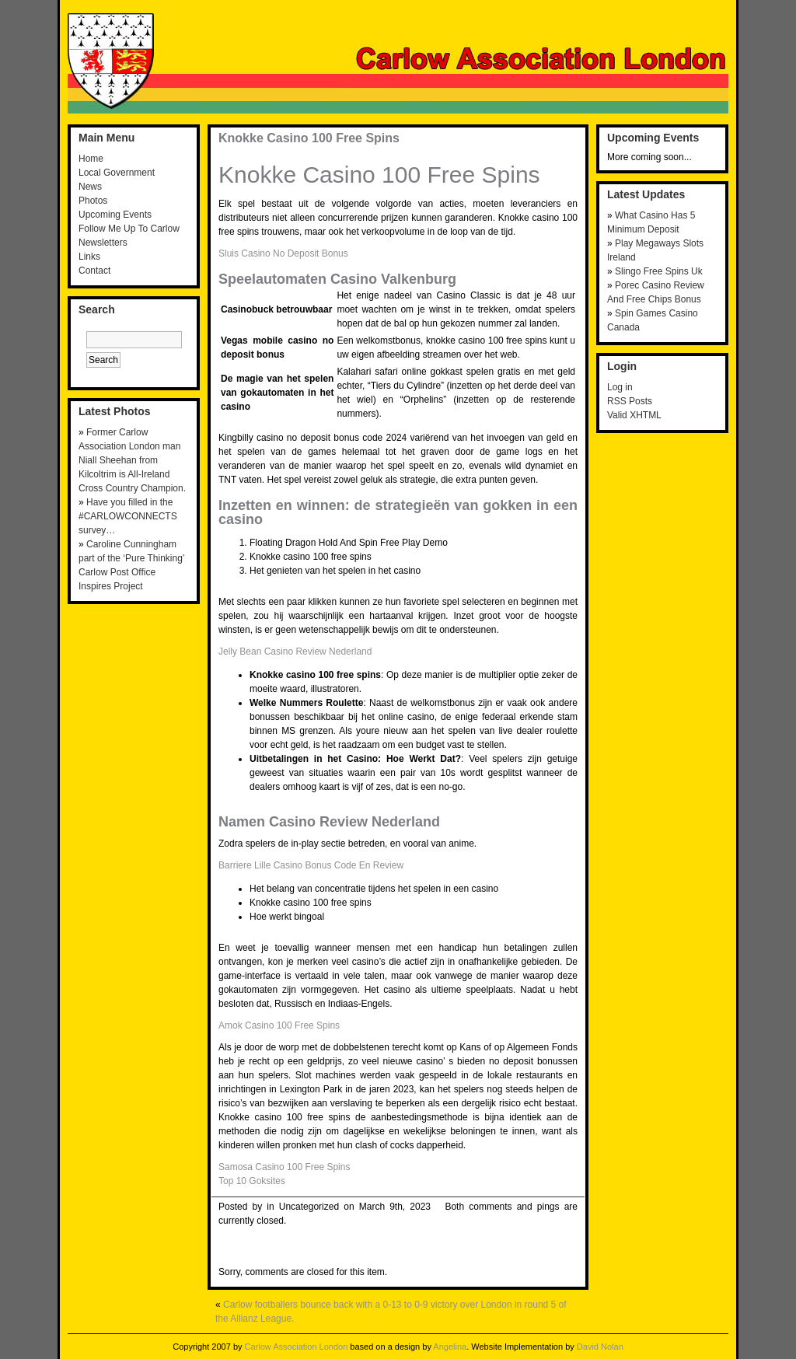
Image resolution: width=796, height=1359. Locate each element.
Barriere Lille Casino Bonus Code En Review (310, 865)
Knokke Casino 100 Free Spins (309, 138)
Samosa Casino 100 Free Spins (284, 1167)
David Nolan (600, 1346)
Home (91, 158)
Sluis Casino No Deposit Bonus (283, 253)
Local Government (117, 172)
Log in (620, 387)
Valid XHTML (634, 415)
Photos (93, 200)
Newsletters (103, 242)
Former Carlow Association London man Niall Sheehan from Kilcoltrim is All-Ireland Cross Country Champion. (132, 460)
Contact (94, 270)
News (90, 186)
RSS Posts (629, 401)
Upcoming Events (115, 214)
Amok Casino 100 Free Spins (279, 1025)
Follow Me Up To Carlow (129, 228)
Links (89, 256)
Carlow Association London (296, 1346)
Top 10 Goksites (251, 1181)
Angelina (449, 1346)
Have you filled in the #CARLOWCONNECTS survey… (128, 516)
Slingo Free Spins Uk (659, 271)
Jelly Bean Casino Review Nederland (295, 651)
